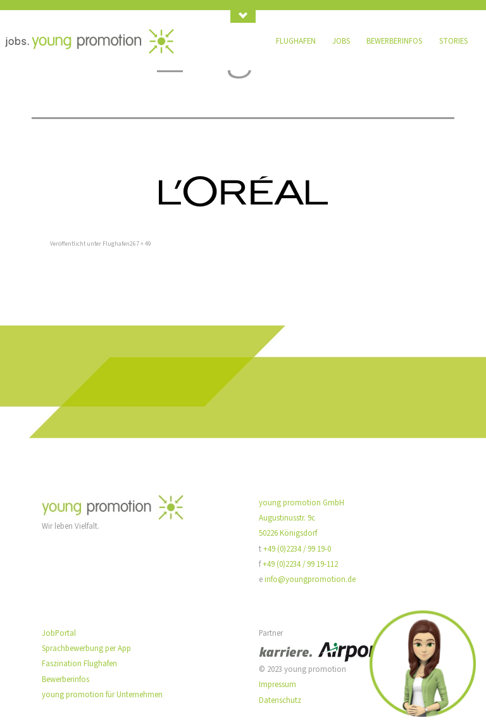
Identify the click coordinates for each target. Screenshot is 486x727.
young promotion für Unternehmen (102, 694)
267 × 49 (140, 243)
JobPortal (59, 633)
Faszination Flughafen (79, 663)
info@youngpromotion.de (310, 579)
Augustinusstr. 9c (287, 518)
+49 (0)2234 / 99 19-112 (300, 564)
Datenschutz (280, 700)
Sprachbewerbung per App (86, 648)
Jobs (341, 41)
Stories (453, 41)
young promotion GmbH (301, 503)
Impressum (277, 684)
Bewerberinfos (394, 41)
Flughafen (296, 41)
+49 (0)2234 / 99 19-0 (297, 549)
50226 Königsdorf (288, 533)
